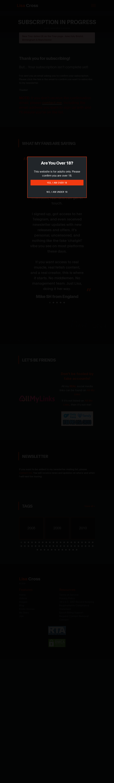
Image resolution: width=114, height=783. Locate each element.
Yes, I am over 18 (57, 182)
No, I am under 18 (57, 191)
